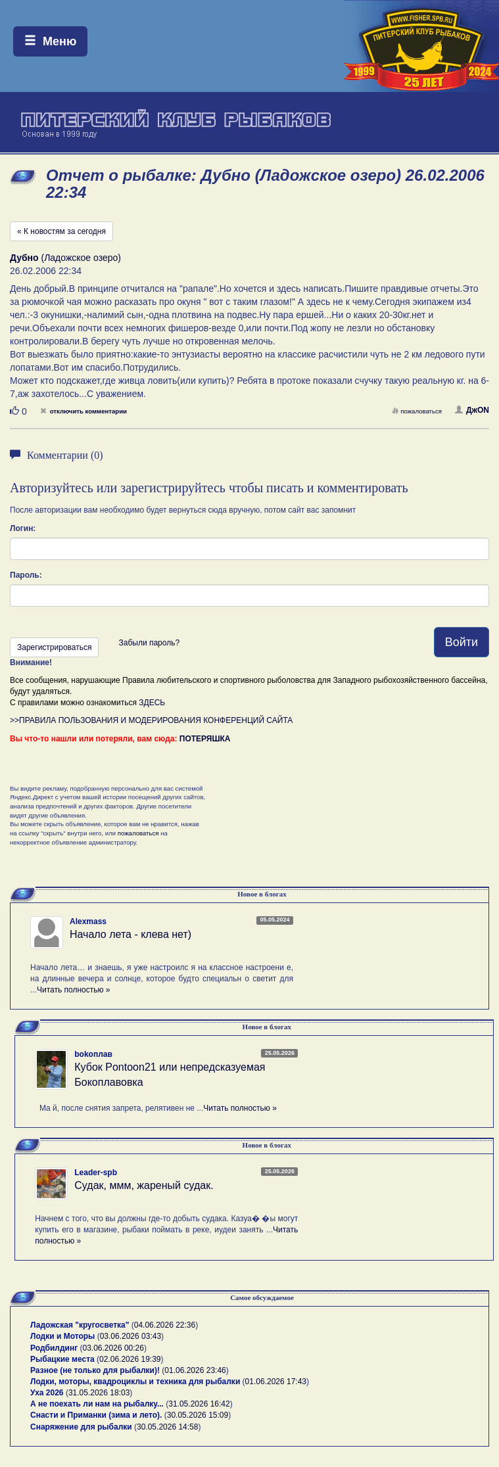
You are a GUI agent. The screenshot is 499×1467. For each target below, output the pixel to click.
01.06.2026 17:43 (275, 1381)
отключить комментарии (83, 411)
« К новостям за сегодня (61, 231)
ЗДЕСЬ (152, 702)
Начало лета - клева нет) (130, 934)
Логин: (23, 528)
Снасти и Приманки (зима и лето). (96, 1415)
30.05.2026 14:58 (167, 1427)
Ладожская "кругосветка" (80, 1325)
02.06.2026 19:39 (129, 1359)
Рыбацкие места (62, 1359)
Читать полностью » (73, 989)
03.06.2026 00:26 (113, 1348)
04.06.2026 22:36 (164, 1325)
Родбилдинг (54, 1348)
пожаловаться (417, 411)
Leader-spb (95, 1172)
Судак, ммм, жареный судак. (143, 1185)
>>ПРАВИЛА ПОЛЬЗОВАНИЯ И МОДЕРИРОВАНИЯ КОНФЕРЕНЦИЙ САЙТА (151, 720)
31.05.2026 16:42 (198, 1404)
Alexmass (88, 921)
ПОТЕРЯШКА (205, 738)
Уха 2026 (47, 1392)
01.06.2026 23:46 (195, 1370)
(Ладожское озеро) (65, 257)
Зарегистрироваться (54, 647)
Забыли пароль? (148, 642)
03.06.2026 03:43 (130, 1336)
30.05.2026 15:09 (197, 1415)
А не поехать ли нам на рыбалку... (97, 1404)
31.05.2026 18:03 (99, 1392)
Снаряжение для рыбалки (81, 1427)
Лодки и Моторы (62, 1336)
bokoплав (93, 1054)
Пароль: (26, 575)
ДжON (472, 410)
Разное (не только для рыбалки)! (95, 1370)
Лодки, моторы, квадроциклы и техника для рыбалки (135, 1381)
